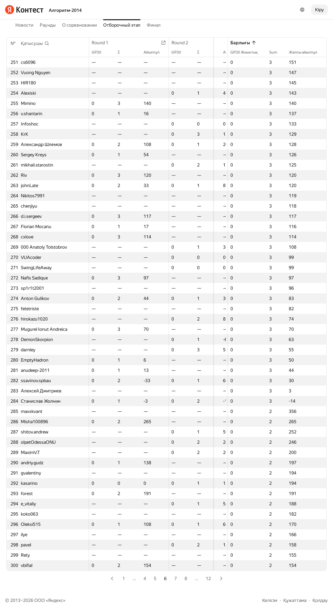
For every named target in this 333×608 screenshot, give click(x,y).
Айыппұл (147, 52)
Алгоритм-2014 (65, 10)
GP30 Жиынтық (247, 52)
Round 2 (175, 42)
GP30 (100, 52)
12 (208, 578)
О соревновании (79, 25)
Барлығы (243, 42)
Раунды (48, 25)
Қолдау (320, 600)
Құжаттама (294, 600)
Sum (276, 52)
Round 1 (103, 42)
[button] (35, 43)
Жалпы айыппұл (306, 52)
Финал (154, 25)
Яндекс (55, 600)
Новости (24, 25)
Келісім (269, 600)
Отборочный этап (121, 25)
